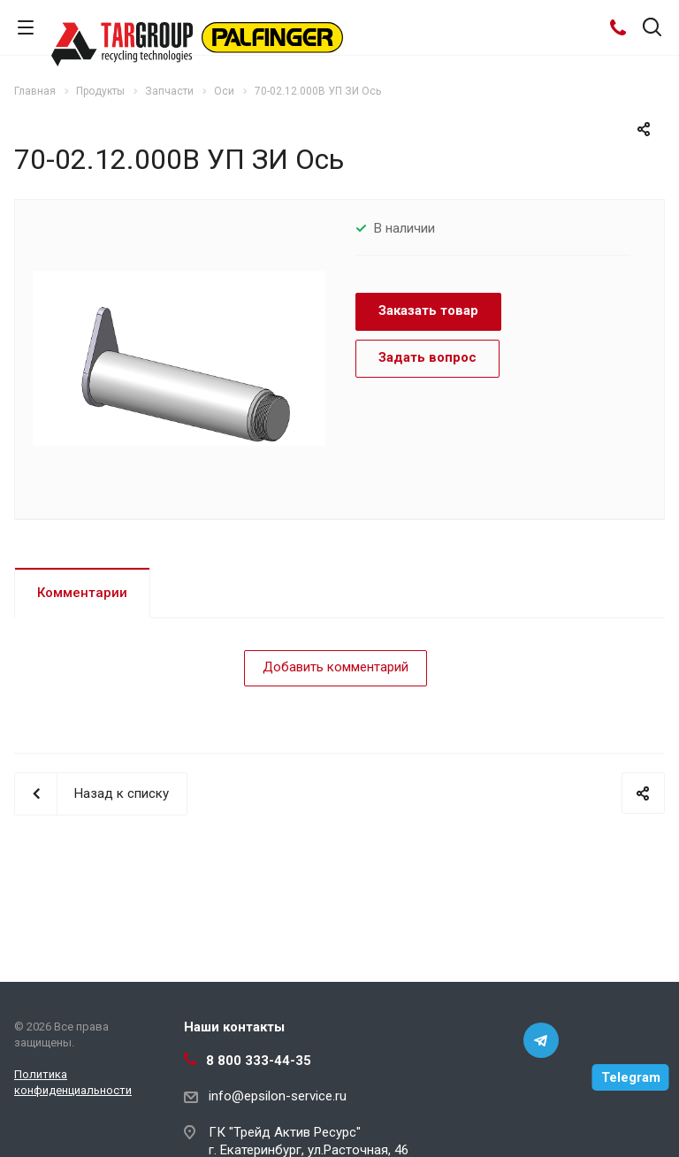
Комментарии (82, 593)
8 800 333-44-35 (258, 1061)
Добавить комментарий (335, 667)
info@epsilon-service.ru (278, 1096)
